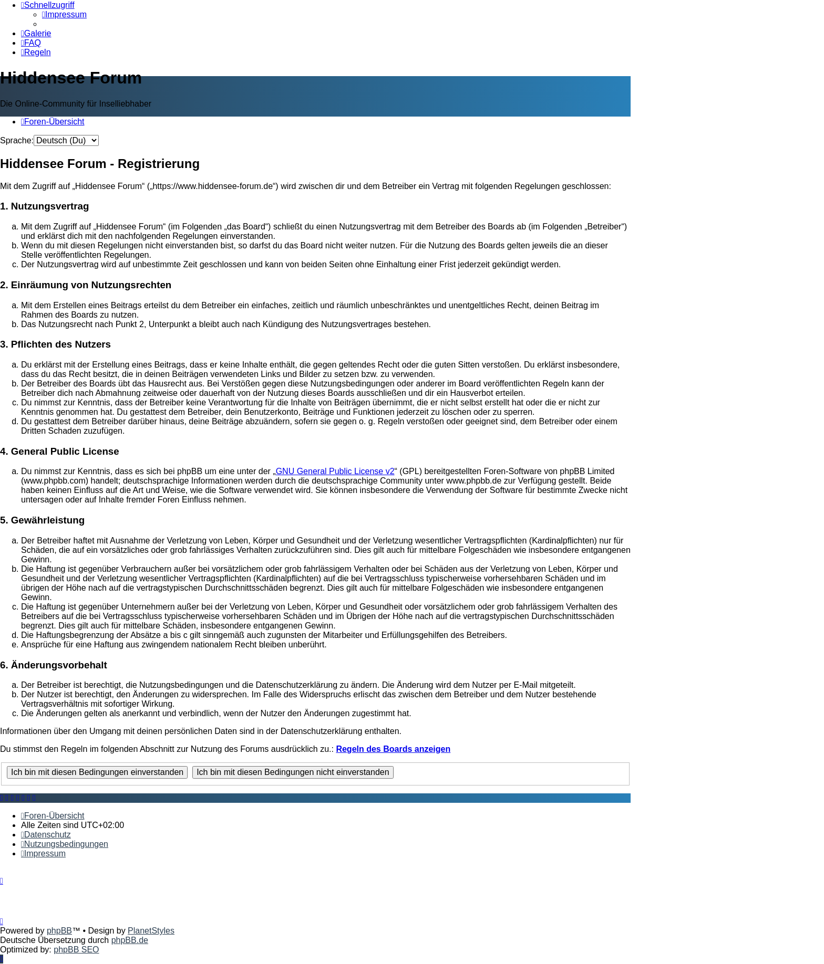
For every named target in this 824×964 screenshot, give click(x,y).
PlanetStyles (151, 930)
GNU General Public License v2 (335, 471)
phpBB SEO (76, 949)
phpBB (59, 930)
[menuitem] (64, 14)
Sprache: (17, 140)
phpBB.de (129, 940)
